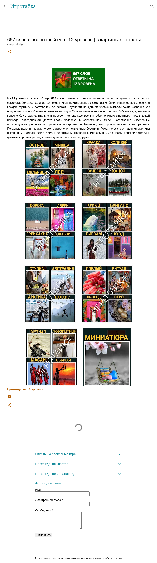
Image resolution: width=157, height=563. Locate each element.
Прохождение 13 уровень (25, 389)
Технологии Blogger (78, 550)
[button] (9, 51)
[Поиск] (152, 6)
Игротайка (23, 6)
